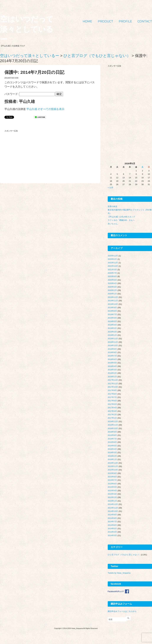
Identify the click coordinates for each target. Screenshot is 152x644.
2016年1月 (112, 459)
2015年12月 (113, 463)
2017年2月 (112, 414)
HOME (87, 21)
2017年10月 (113, 387)
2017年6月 (112, 401)
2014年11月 (113, 508)
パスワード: (29, 94)
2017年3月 (112, 411)
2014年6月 (112, 525)
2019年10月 (113, 304)
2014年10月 (113, 511)
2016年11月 (113, 425)
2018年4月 (112, 366)
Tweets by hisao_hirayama (119, 573)
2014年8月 (112, 518)
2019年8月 (112, 311)
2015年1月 (112, 501)
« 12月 (110, 187)
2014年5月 (112, 528)
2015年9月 (112, 473)
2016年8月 (112, 435)
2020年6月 (112, 276)
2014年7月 (112, 521)
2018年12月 (113, 338)
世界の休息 (112, 206)
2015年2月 (112, 497)
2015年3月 (112, 494)
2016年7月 (112, 439)
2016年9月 (112, 432)
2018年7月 (112, 356)
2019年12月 (113, 297)
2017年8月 (112, 394)
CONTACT (145, 21)
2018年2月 (112, 373)
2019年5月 (112, 321)
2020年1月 (112, 294)
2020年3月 (112, 287)
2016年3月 (112, 452)
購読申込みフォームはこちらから (122, 611)
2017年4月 (112, 408)
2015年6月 (112, 484)
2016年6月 (112, 442)
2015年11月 (113, 466)
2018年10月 (113, 345)
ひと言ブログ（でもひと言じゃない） (124, 555)
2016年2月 (112, 456)
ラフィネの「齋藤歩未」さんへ (121, 220)
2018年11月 (113, 342)
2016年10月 (113, 428)
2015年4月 (112, 490)
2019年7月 (112, 314)
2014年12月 (113, 504)
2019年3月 (112, 328)
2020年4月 (112, 283)
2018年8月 (112, 352)
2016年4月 (112, 449)
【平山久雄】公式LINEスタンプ (121, 217)
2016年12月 (113, 421)
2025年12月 (113, 256)
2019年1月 (112, 335)
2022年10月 (113, 266)
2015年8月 (112, 477)
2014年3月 (112, 535)
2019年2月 (112, 332)
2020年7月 (112, 273)
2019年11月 (113, 300)
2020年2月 (112, 290)
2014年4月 (112, 532)
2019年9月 (112, 307)
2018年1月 (112, 377)
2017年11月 (113, 383)
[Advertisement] (26, 151)
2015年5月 (112, 487)
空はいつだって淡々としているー (27, 29)
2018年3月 (112, 370)
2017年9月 (112, 390)
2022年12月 (113, 263)
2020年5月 (112, 280)
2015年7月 (112, 480)
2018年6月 (112, 359)
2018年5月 (112, 363)
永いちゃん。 (113, 224)
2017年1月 (112, 418)
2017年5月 (112, 404)
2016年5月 (112, 446)
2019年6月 (112, 318)
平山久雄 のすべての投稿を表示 (45, 109)
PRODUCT (105, 21)
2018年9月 (112, 349)
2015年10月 (113, 470)
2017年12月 (113, 380)
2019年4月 (112, 325)
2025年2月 (112, 259)
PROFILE (125, 21)
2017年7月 (112, 397)
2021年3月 (112, 269)
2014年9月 (112, 515)
